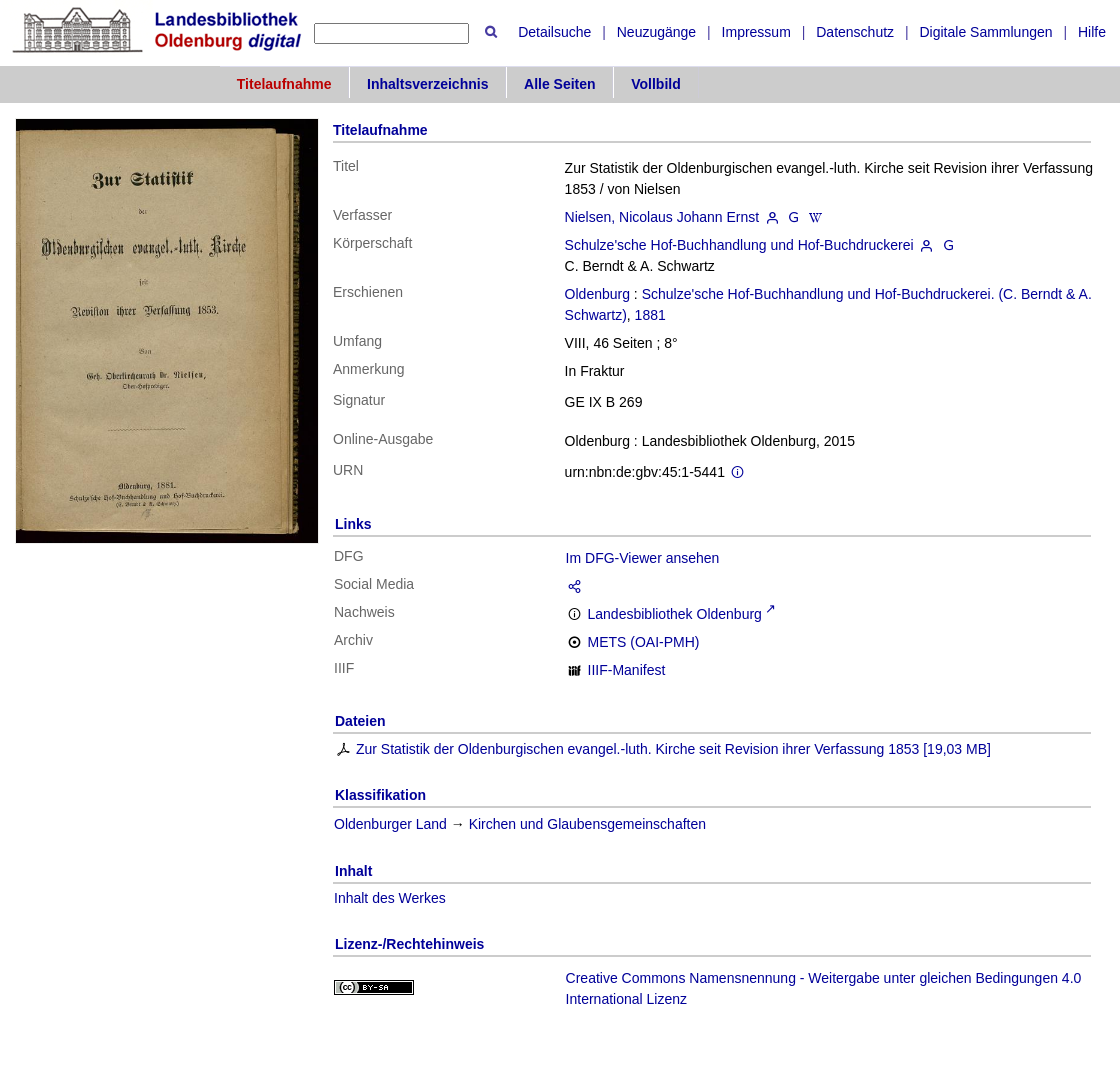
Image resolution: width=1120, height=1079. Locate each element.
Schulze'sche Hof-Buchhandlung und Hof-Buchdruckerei (739, 245)
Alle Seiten (560, 84)
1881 (650, 315)
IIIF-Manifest (627, 670)
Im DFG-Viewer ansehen (643, 558)
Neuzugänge (656, 32)
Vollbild (656, 84)
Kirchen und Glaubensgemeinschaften (587, 824)
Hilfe (1092, 32)
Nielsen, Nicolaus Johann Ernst (662, 217)
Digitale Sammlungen (985, 32)
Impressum (756, 32)
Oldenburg (597, 294)
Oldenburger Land (390, 824)
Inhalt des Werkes (390, 898)
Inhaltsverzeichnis (427, 84)
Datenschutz (855, 32)
